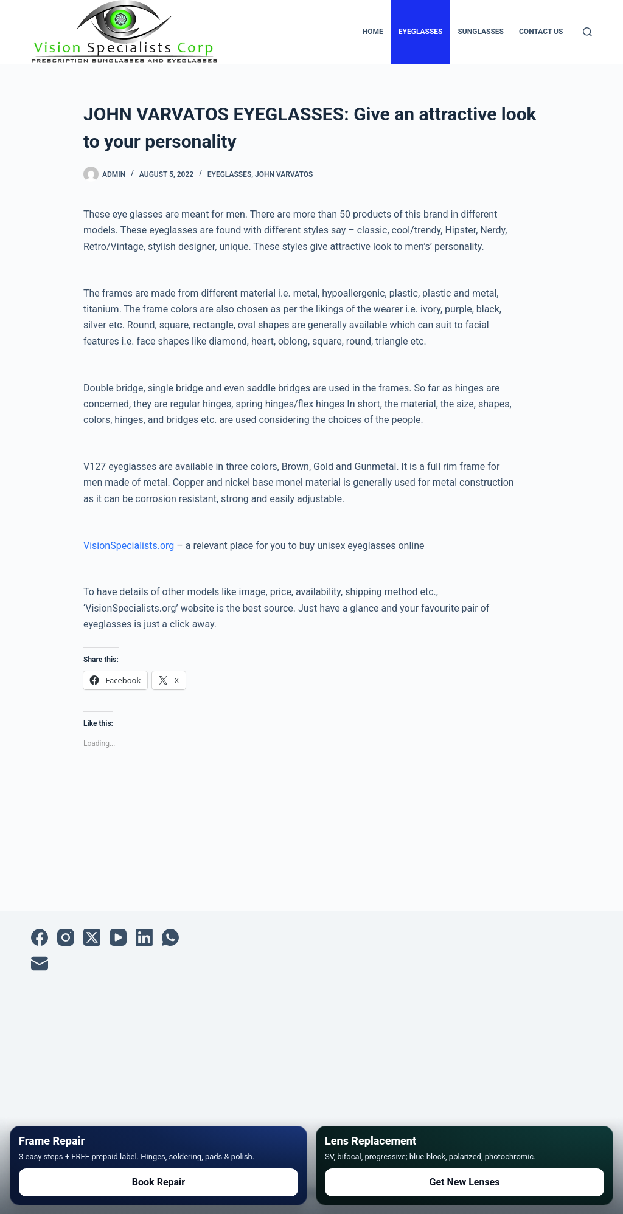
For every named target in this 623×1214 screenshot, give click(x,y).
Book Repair (158, 1182)
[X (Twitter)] (91, 937)
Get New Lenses (465, 1182)
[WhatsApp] (170, 937)
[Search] (587, 31)
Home (373, 31)
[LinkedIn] (144, 937)
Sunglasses (481, 31)
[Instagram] (65, 937)
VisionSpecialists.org (128, 545)
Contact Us (541, 31)
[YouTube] (118, 937)
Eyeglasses (421, 31)
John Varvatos (284, 174)
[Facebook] (39, 937)
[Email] (39, 963)
